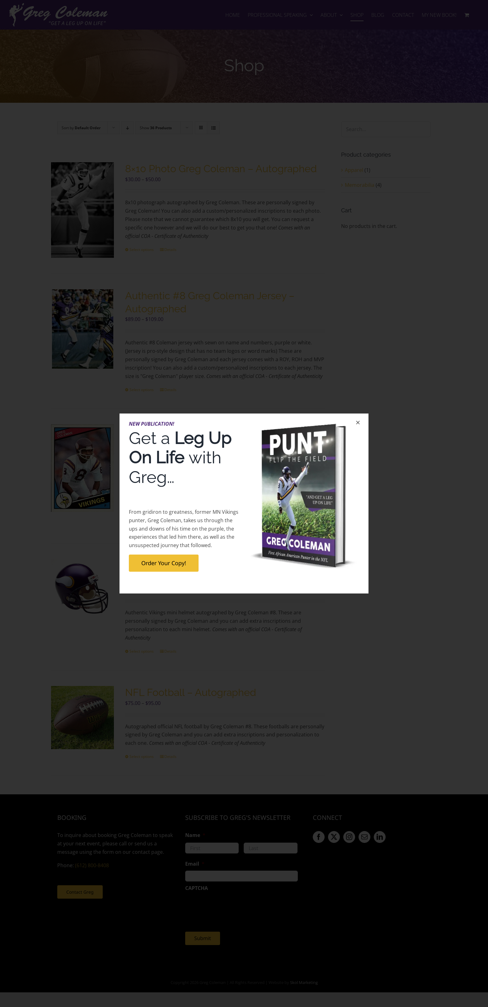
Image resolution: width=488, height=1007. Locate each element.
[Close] (358, 422)
